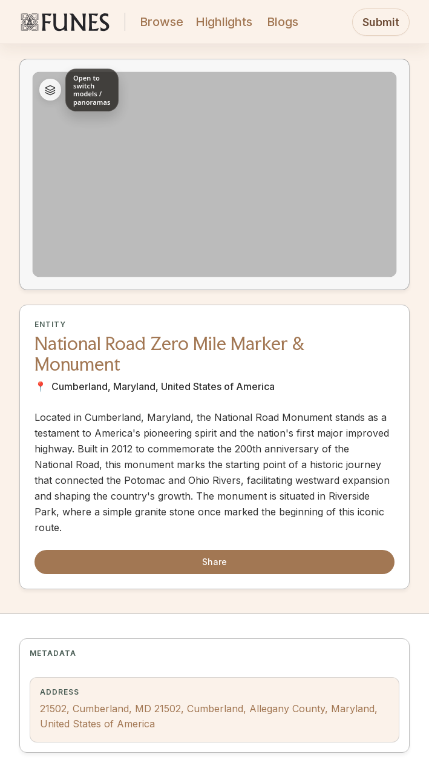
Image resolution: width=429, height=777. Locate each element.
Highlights (223, 22)
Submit (380, 22)
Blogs (282, 22)
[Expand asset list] (50, 90)
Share (214, 562)
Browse (161, 22)
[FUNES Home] (64, 22)
